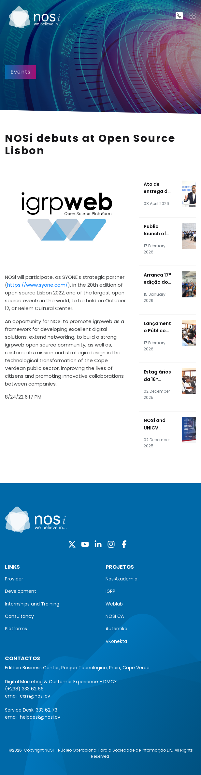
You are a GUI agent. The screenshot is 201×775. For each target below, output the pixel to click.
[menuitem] (50, 579)
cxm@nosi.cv (35, 696)
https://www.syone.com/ (37, 284)
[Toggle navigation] (192, 15)
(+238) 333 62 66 (24, 689)
